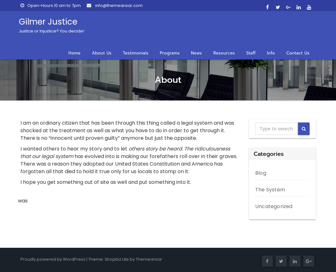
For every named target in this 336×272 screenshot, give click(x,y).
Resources (224, 53)
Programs (170, 53)
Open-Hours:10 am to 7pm (50, 5)
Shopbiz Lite (117, 259)
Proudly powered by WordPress (52, 259)
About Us (102, 53)
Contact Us (298, 53)
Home (75, 53)
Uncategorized (274, 206)
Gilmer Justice (51, 25)
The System (270, 189)
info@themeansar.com (115, 5)
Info (271, 53)
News (196, 53)
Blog (260, 173)
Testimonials (135, 53)
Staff (251, 53)
